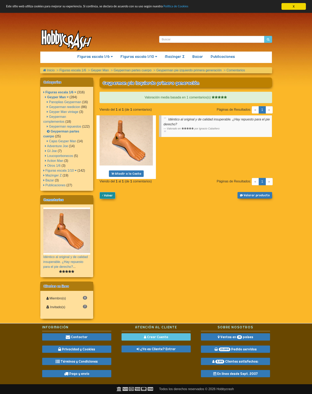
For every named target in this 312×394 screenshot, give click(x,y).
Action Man (54, 160)
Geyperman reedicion (63, 107)
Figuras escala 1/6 (95, 56)
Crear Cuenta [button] (156, 337)
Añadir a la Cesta (126, 173)
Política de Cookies (185, 6)
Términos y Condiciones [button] (77, 361)
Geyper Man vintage (62, 112)
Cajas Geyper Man (61, 141)
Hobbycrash (225, 389)
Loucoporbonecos (59, 156)
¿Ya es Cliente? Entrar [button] (156, 349)
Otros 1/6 (52, 165)
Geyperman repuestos (64, 126)
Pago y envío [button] (76, 374)
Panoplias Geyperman (64, 102)
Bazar (197, 56)
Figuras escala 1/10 (138, 56)
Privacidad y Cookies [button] (76, 349)
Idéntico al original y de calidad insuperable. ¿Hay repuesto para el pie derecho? (65, 261)
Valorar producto (255, 195)
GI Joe (51, 151)
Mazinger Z (175, 56)
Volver (107, 195)
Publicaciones (223, 56)
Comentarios (53, 200)
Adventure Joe (56, 146)
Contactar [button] (77, 337)
